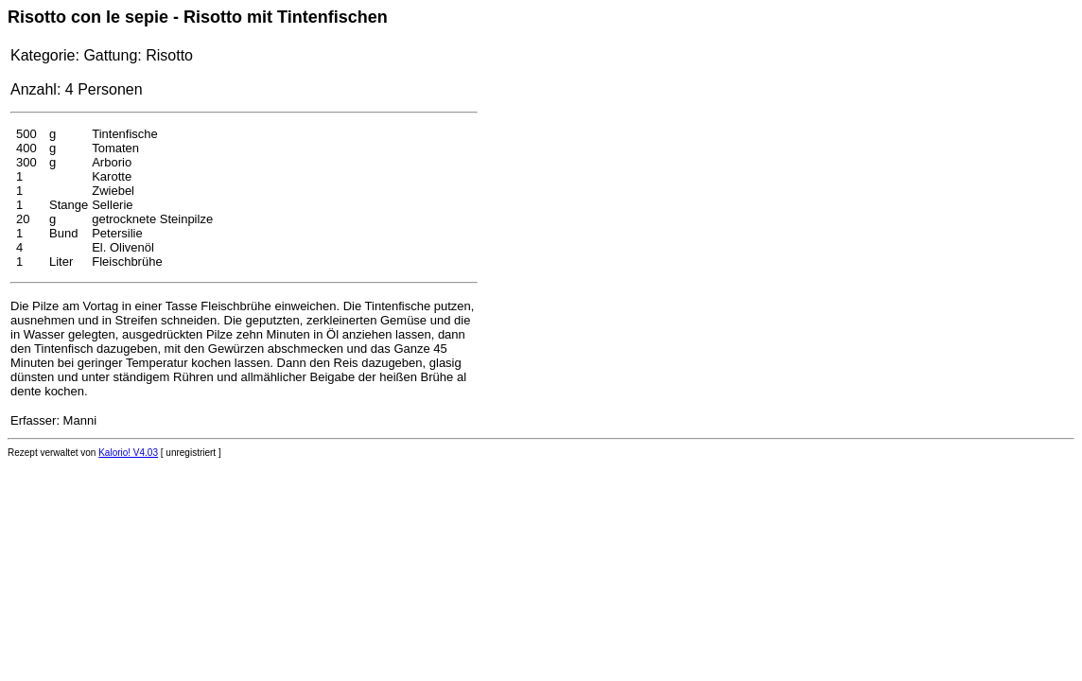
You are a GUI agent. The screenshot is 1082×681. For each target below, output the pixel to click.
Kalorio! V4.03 (128, 452)
